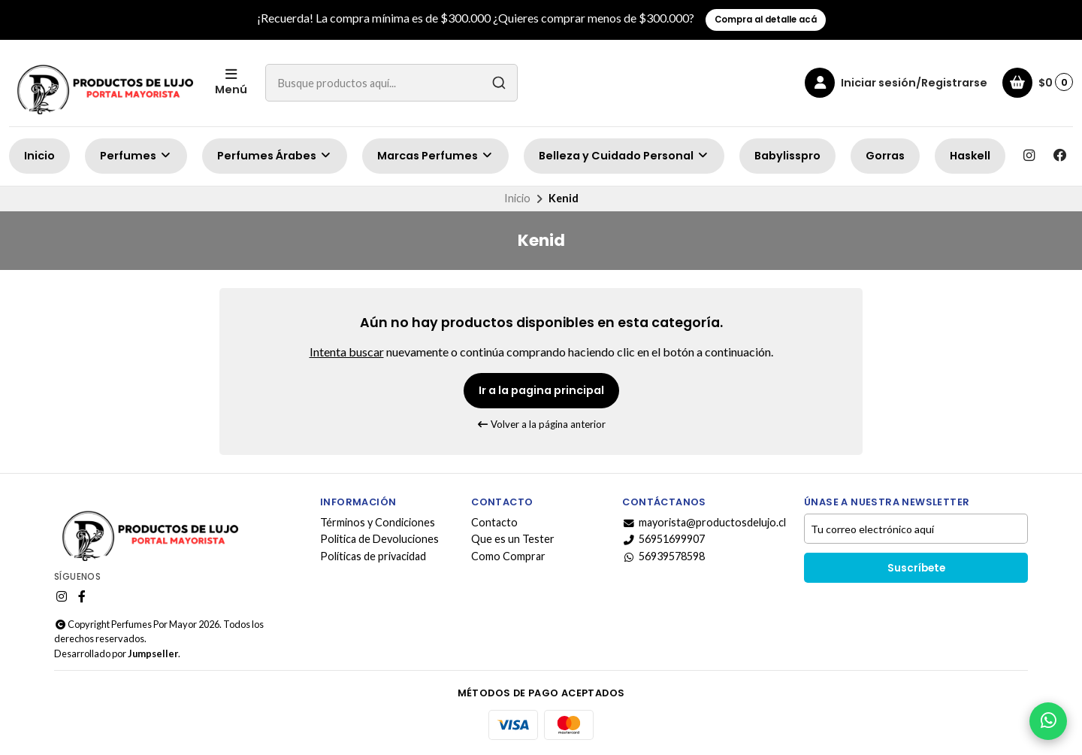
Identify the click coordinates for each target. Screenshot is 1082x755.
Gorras (885, 155)
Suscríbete (916, 568)
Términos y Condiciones (377, 522)
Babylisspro (787, 155)
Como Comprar (508, 556)
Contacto (494, 522)
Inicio (39, 155)
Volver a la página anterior (541, 424)
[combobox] (391, 83)
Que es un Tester (513, 539)
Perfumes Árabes (274, 155)
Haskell (970, 155)
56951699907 (663, 539)
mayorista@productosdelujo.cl (704, 522)
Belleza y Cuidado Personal (624, 155)
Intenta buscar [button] (347, 351)
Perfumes (136, 155)
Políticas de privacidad (373, 556)
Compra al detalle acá (766, 20)
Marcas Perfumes (435, 155)
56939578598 (663, 556)
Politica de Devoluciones (379, 539)
